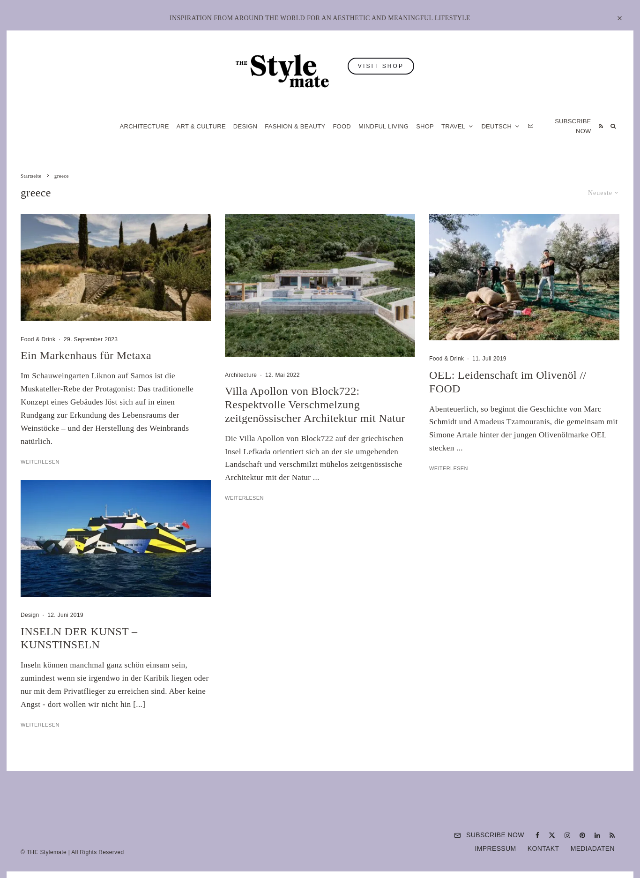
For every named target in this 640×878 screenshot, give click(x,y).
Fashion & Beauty (295, 126)
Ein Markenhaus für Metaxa (86, 355)
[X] (552, 835)
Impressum (495, 848)
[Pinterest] (582, 835)
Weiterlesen (40, 462)
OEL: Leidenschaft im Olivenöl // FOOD (507, 382)
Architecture (144, 126)
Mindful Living (383, 126)
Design (245, 126)
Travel (453, 126)
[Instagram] (567, 835)
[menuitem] (500, 126)
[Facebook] (537, 835)
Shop (425, 126)
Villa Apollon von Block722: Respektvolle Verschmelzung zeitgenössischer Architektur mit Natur (315, 404)
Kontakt (543, 848)
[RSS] (601, 126)
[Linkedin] (597, 835)
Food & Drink (38, 339)
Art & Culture (201, 126)
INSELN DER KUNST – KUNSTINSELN (79, 638)
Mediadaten (593, 848)
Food (342, 126)
